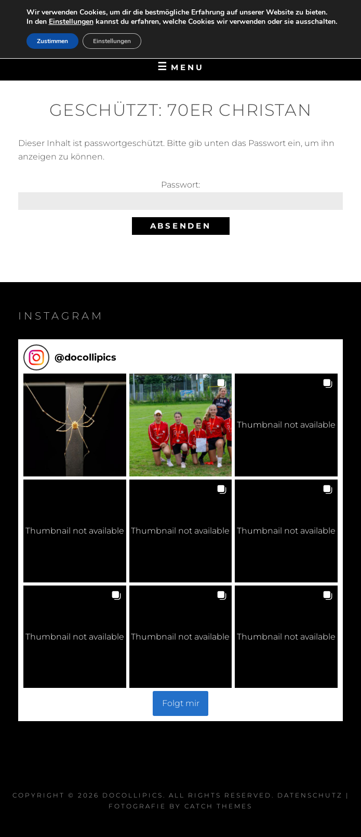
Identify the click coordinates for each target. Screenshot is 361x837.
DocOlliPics (132, 795)
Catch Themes (218, 806)
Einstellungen (71, 21)
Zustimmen (52, 41)
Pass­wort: (180, 194)
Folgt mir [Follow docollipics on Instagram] (180, 703)
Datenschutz (310, 795)
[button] (74, 425)
